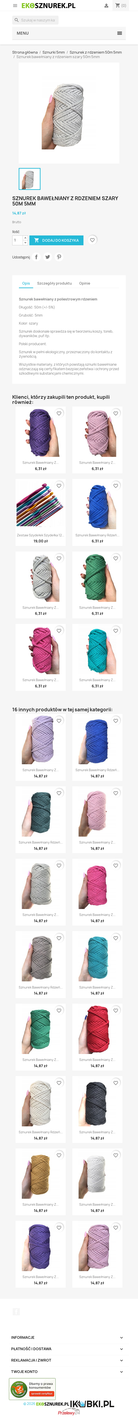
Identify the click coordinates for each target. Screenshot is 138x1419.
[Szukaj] (35, 20)
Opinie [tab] (84, 283)
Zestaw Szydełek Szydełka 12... (40, 535)
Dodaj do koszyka (56, 240)
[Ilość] (17, 240)
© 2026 (46, 1403)
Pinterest (59, 256)
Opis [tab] (26, 283)
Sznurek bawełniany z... (40, 462)
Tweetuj (47, 256)
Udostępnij (36, 256)
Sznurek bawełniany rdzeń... (97, 535)
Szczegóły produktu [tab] (54, 283)
